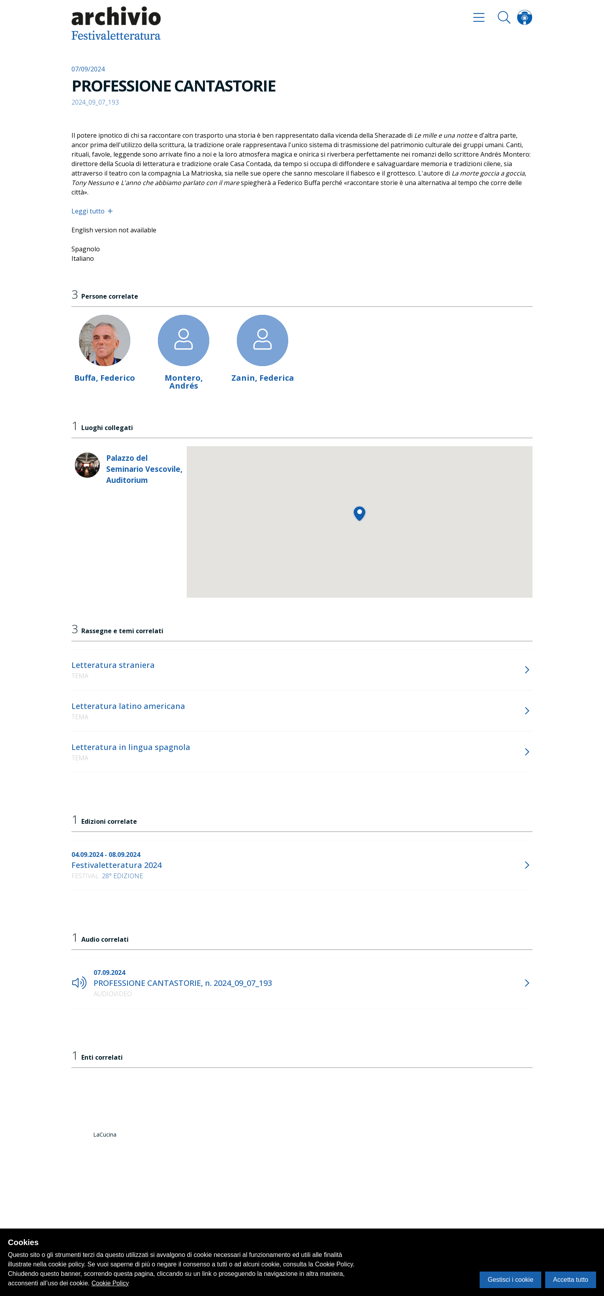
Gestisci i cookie (510, 1279)
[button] (359, 513)
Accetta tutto (570, 1279)
